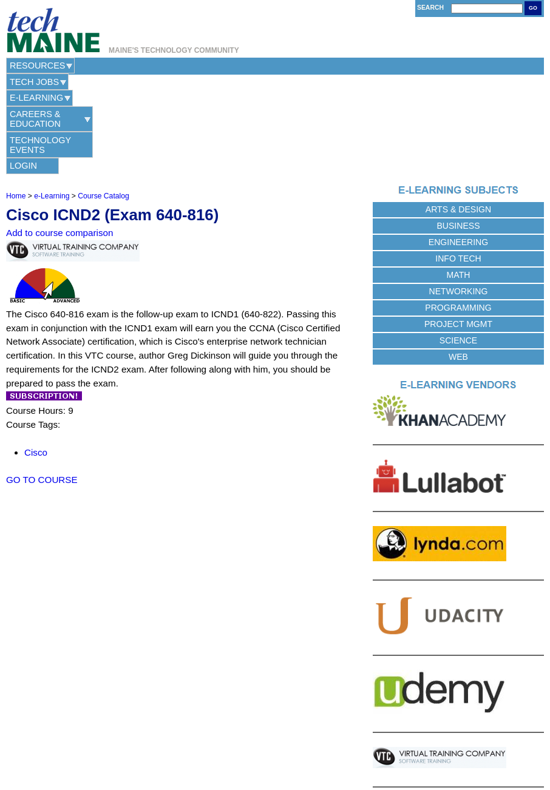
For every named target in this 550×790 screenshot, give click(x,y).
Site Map (341, 747)
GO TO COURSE (42, 380)
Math (458, 175)
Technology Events (374, 65)
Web (458, 257)
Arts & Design (458, 110)
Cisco (35, 353)
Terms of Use (302, 747)
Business (458, 126)
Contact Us (212, 747)
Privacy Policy (256, 747)
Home (15, 96)
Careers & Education (260, 65)
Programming (458, 208)
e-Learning (168, 65)
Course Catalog (103, 96)
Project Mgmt (458, 224)
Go (533, 8)
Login (463, 65)
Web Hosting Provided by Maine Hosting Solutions (275, 761)
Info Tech (458, 159)
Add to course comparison (59, 134)
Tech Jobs (102, 65)
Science (458, 241)
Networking (458, 192)
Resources (37, 65)
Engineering (458, 142)
